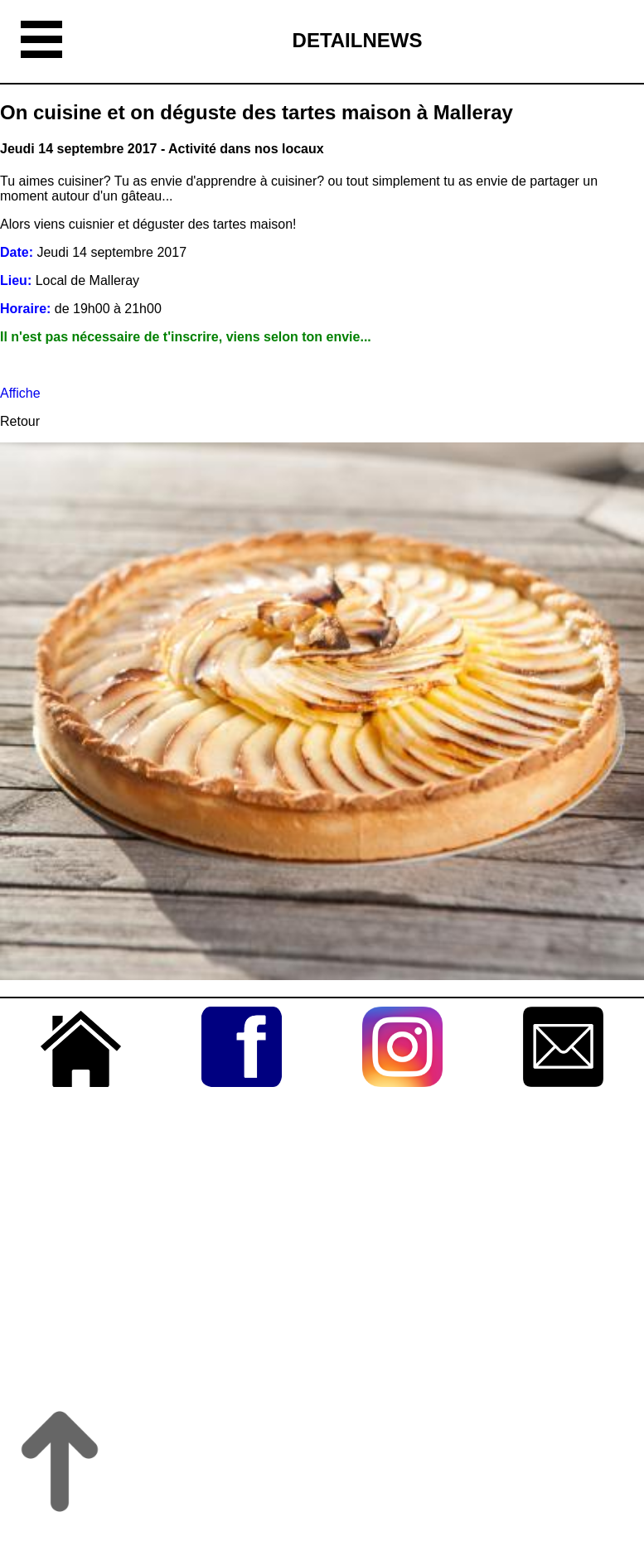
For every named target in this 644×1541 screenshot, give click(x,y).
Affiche (20, 393)
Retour (20, 421)
